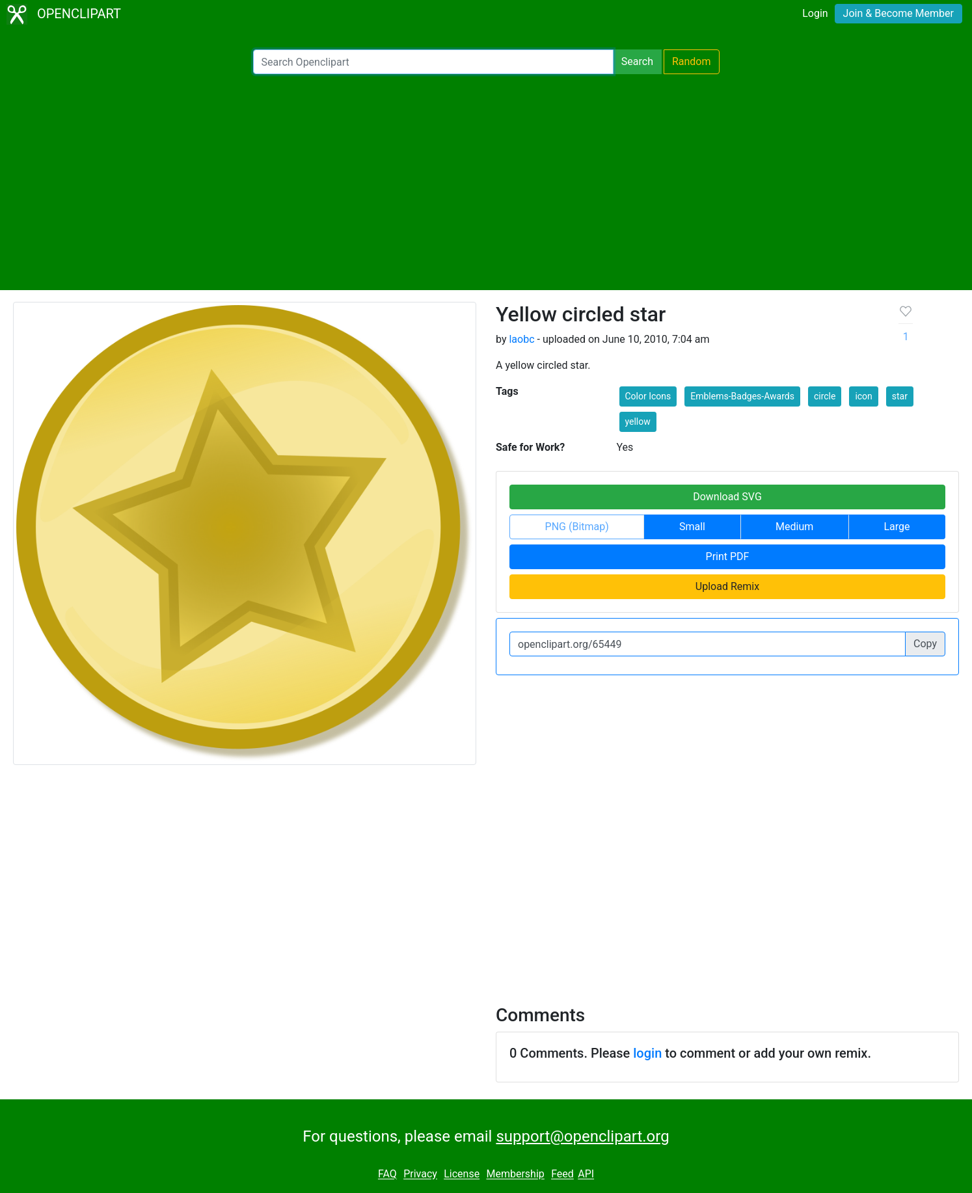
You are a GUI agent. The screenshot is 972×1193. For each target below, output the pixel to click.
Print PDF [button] (727, 556)
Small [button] (692, 526)
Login (815, 13)
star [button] (900, 396)
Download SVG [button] (727, 496)
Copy (925, 643)
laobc (521, 339)
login (647, 1053)
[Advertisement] (486, 182)
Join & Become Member (898, 13)
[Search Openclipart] (433, 61)
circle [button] (825, 396)
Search (637, 61)
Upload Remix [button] (727, 586)
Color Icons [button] (648, 396)
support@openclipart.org (582, 1136)
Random (691, 61)
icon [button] (863, 396)
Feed (562, 1174)
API (586, 1174)
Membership (515, 1174)
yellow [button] (638, 421)
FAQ (387, 1174)
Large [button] (897, 526)
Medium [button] (794, 526)
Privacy (420, 1174)
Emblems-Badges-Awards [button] (742, 396)
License (461, 1174)
